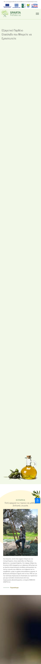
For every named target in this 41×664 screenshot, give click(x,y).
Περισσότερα (14, 587)
